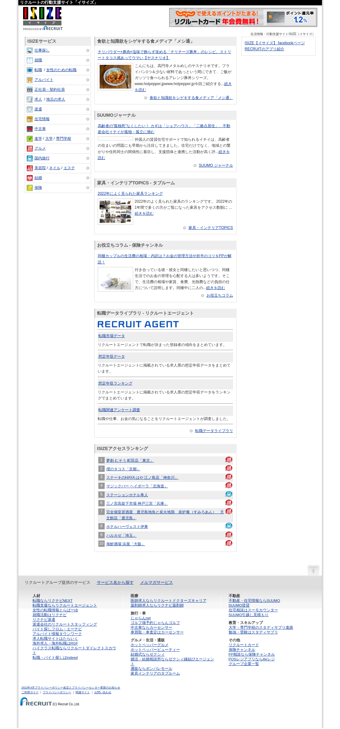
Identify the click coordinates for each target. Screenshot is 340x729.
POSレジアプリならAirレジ (252, 659)
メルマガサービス (156, 582)
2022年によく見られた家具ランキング (130, 193)
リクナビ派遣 (44, 619)
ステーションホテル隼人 (127, 495)
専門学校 (63, 138)
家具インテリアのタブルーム (155, 673)
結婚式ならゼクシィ (148, 654)
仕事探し (42, 50)
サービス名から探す (115, 582)
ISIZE (43, 18)
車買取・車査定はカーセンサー (157, 632)
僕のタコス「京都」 (123, 469)
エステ (69, 168)
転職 (38, 70)
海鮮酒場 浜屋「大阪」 (125, 544)
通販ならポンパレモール (151, 668)
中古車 (40, 129)
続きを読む (144, 213)
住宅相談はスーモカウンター (253, 610)
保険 (38, 187)
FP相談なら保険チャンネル (252, 654)
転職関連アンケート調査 (119, 410)
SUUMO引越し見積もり (249, 615)
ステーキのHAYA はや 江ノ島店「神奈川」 (142, 477)
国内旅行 (42, 158)
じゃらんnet (141, 618)
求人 (38, 99)
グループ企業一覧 (244, 664)
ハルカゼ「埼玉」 (121, 535)
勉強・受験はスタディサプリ (253, 632)
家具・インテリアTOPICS (211, 227)
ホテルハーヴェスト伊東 (127, 526)
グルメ (40, 148)
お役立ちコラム (220, 295)
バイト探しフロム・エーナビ (57, 629)
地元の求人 (55, 99)
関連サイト (83, 692)
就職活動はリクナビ (50, 615)
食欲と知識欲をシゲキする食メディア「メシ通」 (191, 98)
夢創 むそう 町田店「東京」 (130, 460)
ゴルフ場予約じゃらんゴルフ (155, 623)
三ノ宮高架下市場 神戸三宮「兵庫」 (137, 503)
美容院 (40, 168)
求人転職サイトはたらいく (55, 638)
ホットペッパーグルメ (150, 645)
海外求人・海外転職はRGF (55, 643)
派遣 (38, 109)
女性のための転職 (61, 70)
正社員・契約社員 (49, 89)
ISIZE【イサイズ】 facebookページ (275, 43)
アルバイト (43, 79)
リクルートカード (244, 645)
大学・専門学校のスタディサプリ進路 (261, 627)
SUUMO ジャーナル (216, 165)
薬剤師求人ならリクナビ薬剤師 (157, 605)
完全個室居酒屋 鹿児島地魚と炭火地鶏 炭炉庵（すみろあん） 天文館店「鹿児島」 (165, 515)
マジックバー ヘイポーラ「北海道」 (137, 486)
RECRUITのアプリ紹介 (264, 49)
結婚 (38, 178)
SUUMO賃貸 (239, 605)
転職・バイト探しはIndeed (55, 657)
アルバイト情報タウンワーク (57, 634)
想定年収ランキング (115, 383)
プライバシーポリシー (57, 692)
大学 (49, 138)
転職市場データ (111, 336)
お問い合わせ (102, 692)
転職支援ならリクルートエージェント (65, 605)
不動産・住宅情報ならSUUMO (254, 600)
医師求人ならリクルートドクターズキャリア (169, 600)
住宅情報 (42, 119)
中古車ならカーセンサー (151, 627)
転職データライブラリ (214, 431)
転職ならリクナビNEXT (53, 600)
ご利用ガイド (30, 692)
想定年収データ (111, 356)
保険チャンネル (242, 650)
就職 (38, 60)
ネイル (54, 168)
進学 (38, 138)
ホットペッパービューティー (155, 650)
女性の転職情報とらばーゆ (55, 610)
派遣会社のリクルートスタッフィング (65, 624)
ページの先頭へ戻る (313, 570)
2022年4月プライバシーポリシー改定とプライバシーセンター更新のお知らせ (71, 687)
